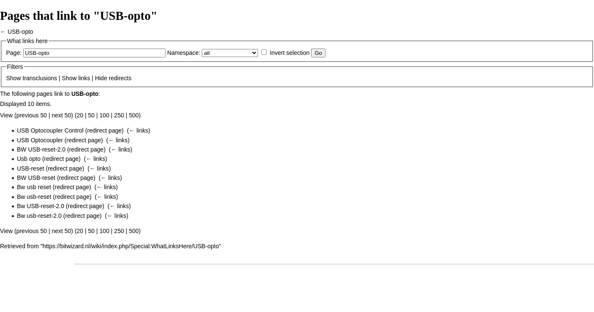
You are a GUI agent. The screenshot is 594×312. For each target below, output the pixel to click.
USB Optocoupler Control (50, 130)
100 (104, 115)
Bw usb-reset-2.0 (39, 215)
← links (138, 130)
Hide (101, 78)
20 (80, 115)
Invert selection (289, 52)
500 (133, 115)
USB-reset (30, 168)
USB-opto (20, 31)
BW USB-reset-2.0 (41, 149)
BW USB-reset (36, 177)
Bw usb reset (34, 187)
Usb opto (29, 158)
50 (91, 115)
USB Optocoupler (40, 140)
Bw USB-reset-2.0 (40, 206)
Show (13, 78)
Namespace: (184, 52)
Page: (14, 52)
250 (119, 115)
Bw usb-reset (34, 196)
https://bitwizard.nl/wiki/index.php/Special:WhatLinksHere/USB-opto (131, 246)
